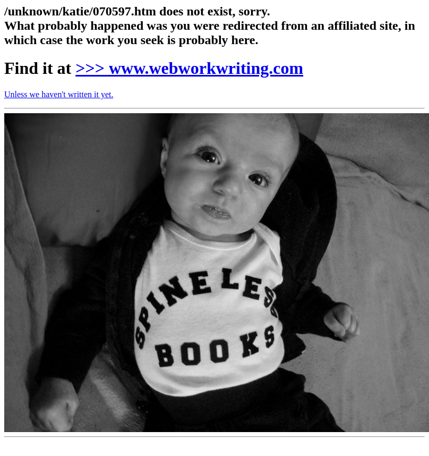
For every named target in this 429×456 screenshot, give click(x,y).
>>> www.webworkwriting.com (189, 68)
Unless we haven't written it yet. (59, 94)
